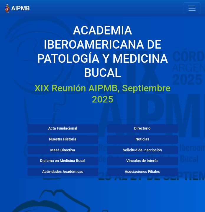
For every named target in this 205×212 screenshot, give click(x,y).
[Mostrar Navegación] (192, 8)
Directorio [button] (142, 128)
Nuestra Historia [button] (62, 139)
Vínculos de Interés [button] (142, 160)
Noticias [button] (142, 139)
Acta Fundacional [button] (62, 128)
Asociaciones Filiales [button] (142, 171)
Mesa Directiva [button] (62, 150)
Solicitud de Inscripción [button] (142, 150)
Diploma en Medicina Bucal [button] (62, 160)
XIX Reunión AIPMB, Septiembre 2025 (102, 93)
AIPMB (17, 8)
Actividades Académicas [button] (62, 171)
